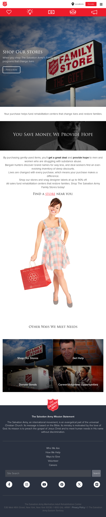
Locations (78, 4)
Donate (91, 4)
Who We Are (53, 448)
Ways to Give (53, 456)
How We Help (53, 452)
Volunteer (53, 460)
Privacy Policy (78, 507)
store (50, 193)
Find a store (11, 69)
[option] (53, 61)
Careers (53, 465)
